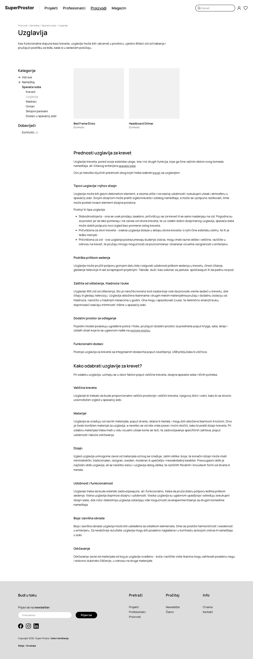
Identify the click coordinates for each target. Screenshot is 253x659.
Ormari (30, 106)
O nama (208, 607)
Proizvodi (99, 8)
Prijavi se (86, 615)
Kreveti (30, 92)
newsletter (42, 607)
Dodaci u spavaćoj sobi (41, 116)
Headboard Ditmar (141, 123)
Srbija (21, 645)
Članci (170, 612)
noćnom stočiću (141, 330)
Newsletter (173, 607)
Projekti (51, 8)
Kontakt (208, 612)
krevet (157, 173)
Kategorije (26, 70)
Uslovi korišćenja (60, 638)
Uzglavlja (64, 25)
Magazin (119, 8)
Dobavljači (27, 125)
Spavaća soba (49, 25)
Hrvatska (32, 645)
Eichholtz (30, 132)
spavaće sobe (128, 166)
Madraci (31, 101)
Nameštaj (35, 25)
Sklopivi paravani (37, 111)
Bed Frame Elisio (85, 123)
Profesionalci (74, 8)
